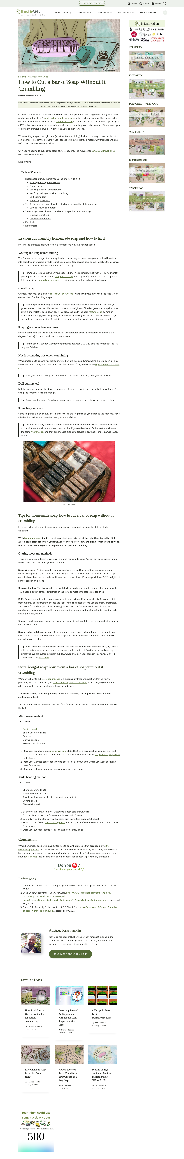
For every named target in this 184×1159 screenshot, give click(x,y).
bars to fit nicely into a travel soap (70, 682)
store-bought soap (51, 679)
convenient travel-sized (103, 150)
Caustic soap (36, 186)
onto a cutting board (55, 822)
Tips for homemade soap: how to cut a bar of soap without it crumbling (61, 204)
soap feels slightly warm (107, 754)
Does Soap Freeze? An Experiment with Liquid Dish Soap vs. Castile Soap (68, 1017)
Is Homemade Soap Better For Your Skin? (35, 1073)
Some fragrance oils (40, 200)
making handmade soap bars (59, 118)
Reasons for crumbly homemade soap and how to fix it (52, 178)
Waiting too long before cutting (45, 182)
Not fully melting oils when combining (49, 193)
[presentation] (35, 995)
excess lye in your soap (61, 293)
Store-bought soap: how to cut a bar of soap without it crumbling (58, 211)
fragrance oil (37, 431)
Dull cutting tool (38, 197)
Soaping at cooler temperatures (45, 189)
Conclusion (30, 222)
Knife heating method (40, 218)
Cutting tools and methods (43, 207)
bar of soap (31, 856)
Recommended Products (92, 3)
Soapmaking (42, 77)
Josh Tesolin (99, 1023)
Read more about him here (70, 954)
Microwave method (39, 215)
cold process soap (63, 276)
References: (31, 225)
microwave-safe (58, 751)
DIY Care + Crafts (26, 77)
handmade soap (32, 538)
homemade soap (64, 121)
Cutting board (30, 729)
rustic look (44, 657)
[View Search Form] (165, 12)
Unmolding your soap (48, 280)
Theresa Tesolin (34, 1026)
